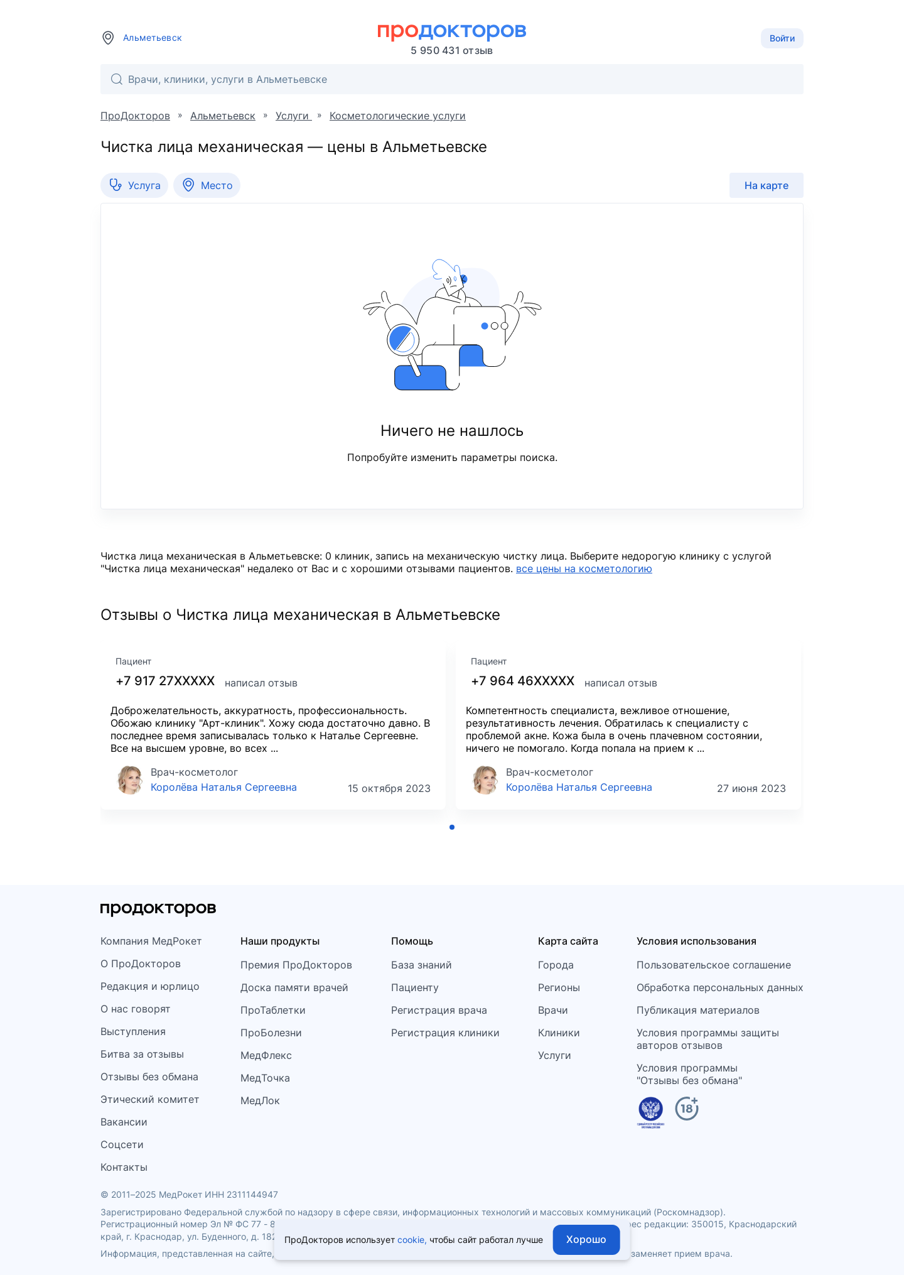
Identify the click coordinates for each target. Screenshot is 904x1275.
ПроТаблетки (273, 1010)
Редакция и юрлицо (150, 986)
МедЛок (260, 1100)
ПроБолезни (271, 1032)
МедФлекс (266, 1055)
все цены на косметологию (584, 568)
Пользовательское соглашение (714, 964)
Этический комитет (150, 1099)
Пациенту (415, 987)
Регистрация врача (439, 1010)
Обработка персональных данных (720, 987)
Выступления (133, 1031)
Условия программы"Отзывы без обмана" (689, 1074)
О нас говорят (135, 1008)
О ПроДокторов (140, 963)
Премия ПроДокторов (296, 964)
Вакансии (124, 1121)
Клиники (559, 1032)
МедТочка (265, 1078)
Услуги (554, 1055)
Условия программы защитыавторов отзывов (708, 1038)
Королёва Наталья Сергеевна (224, 787)
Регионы (559, 987)
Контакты (124, 1167)
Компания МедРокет (151, 941)
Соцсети (122, 1144)
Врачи (553, 1010)
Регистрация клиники (445, 1032)
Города (556, 964)
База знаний (421, 964)
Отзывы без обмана (149, 1076)
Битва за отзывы (142, 1054)
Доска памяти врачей (294, 987)
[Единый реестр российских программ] (651, 1114)
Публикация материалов (698, 1010)
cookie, (412, 1239)
